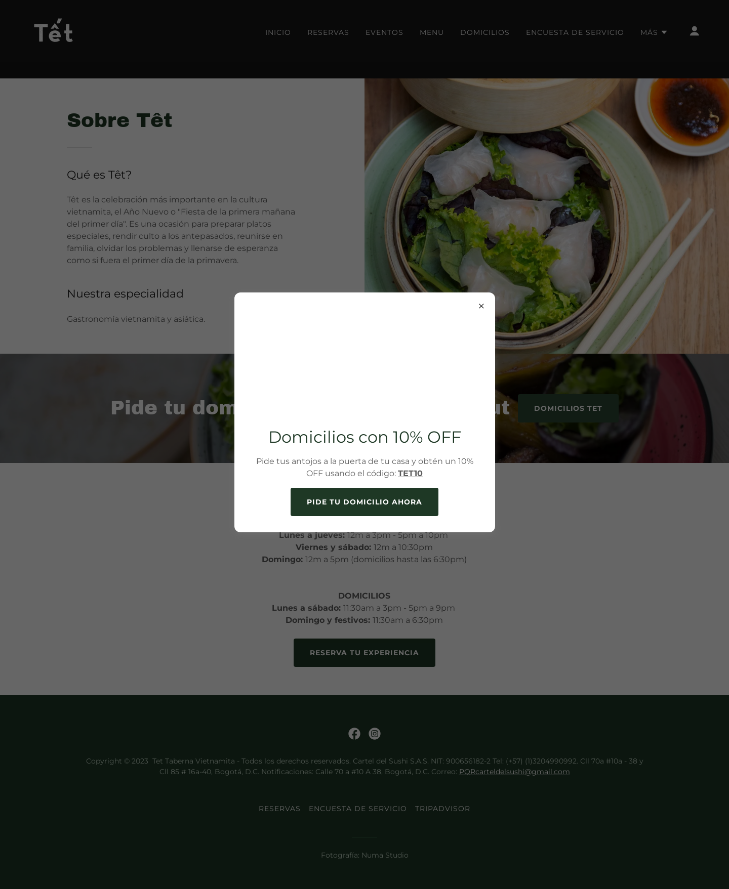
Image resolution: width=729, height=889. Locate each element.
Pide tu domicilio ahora (364, 501)
